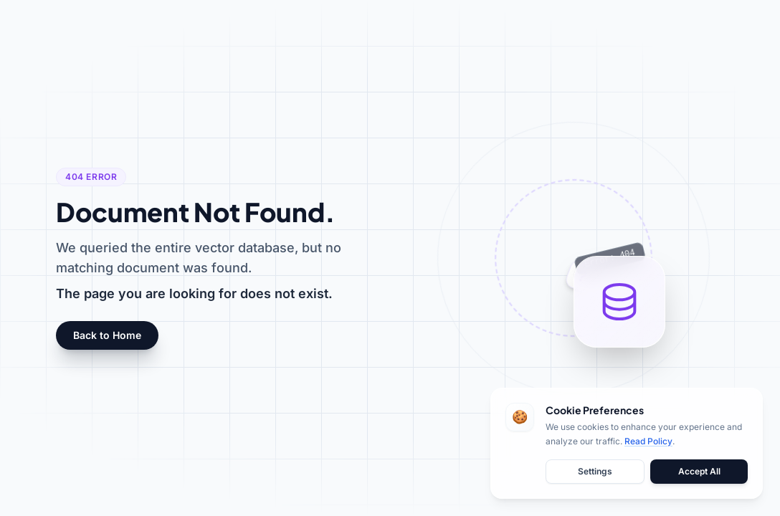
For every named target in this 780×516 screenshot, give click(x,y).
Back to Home (107, 335)
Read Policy (648, 441)
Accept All (699, 471)
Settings (595, 471)
